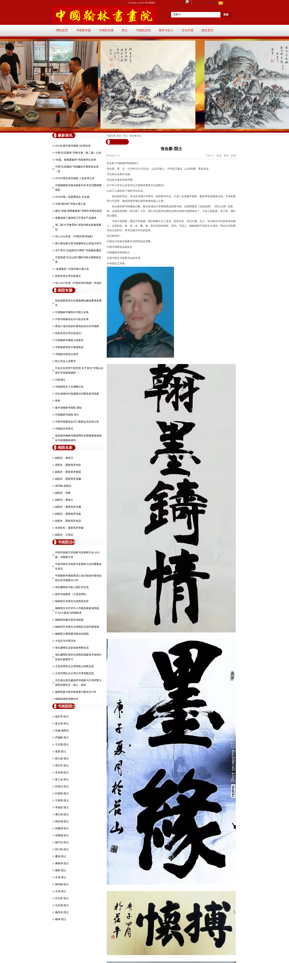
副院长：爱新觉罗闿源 (68, 472)
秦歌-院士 (60, 870)
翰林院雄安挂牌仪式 (66, 699)
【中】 (226, 155)
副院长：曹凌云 (64, 500)
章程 (57, 400)
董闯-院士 (60, 856)
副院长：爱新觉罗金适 (68, 520)
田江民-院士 (62, 849)
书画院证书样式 (64, 428)
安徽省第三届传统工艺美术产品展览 (75, 218)
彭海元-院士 (62, 786)
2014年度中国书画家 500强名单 (73, 145)
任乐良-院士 (62, 898)
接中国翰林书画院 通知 (68, 407)
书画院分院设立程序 (66, 354)
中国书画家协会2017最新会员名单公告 (77, 421)
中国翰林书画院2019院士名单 (72, 312)
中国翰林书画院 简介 (67, 414)
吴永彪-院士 (62, 772)
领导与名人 (166, 30)
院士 (125, 30)
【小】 (219, 155)
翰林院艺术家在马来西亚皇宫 (72, 601)
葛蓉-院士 (60, 751)
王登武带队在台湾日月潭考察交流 (74, 673)
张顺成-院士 (62, 835)
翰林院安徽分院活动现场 (69, 619)
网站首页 (62, 30)
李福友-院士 (62, 807)
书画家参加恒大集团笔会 (69, 347)
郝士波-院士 (62, 758)
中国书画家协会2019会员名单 (72, 319)
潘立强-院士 (62, 814)
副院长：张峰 (63, 493)
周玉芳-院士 (62, 765)
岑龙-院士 (60, 877)
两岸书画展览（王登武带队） (72, 594)
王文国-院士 (62, 744)
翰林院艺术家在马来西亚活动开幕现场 (77, 626)
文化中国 (187, 30)
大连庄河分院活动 (65, 640)
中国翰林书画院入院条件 (69, 340)
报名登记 (207, 30)
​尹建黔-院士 (62, 737)
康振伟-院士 (62, 863)
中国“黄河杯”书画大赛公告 (70, 204)
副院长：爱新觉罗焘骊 (68, 479)
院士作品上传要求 (65, 361)
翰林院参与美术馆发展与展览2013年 (75, 692)
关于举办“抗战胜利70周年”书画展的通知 (78, 250)
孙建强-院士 (62, 828)
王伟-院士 (60, 891)
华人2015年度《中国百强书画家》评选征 (78, 283)
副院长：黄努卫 (64, 458)
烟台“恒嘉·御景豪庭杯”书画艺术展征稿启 (78, 211)
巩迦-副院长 (62, 730)
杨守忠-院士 (62, 842)
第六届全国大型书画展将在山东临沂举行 (78, 243)
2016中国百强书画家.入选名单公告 (75, 178)
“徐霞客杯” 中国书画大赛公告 (72, 269)
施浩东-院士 (62, 912)
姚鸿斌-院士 (62, 884)
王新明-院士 (62, 800)
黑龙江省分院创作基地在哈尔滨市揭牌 (77, 326)
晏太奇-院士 (62, 723)
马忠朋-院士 (62, 905)
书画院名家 (106, 30)
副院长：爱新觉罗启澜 (68, 507)
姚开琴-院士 (62, 716)
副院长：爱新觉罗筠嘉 (68, 513)
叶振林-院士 (62, 793)
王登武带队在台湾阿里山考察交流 (74, 666)
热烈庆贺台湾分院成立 (68, 276)
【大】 (233, 155)
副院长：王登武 (64, 534)
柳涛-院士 (60, 919)
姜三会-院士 (62, 779)
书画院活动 (143, 30)
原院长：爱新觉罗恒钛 (68, 465)
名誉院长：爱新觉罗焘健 (69, 527)
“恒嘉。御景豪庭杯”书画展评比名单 (75, 159)
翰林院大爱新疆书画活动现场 (72, 633)
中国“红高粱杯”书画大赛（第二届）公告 (78, 152)
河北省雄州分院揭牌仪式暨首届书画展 (77, 393)
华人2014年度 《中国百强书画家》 (75, 236)
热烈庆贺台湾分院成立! (68, 333)
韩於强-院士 (62, 821)
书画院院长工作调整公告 (69, 386)
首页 (119, 135)
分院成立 (60, 379)
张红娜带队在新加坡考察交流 (72, 647)
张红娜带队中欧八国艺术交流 (72, 587)
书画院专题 (83, 30)
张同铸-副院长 (63, 486)
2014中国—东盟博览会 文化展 (72, 197)
